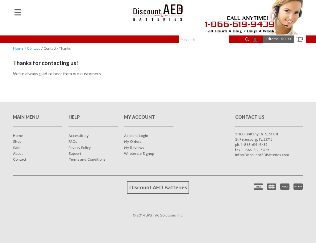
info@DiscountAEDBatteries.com (262, 154)
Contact (33, 48)
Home (18, 48)
